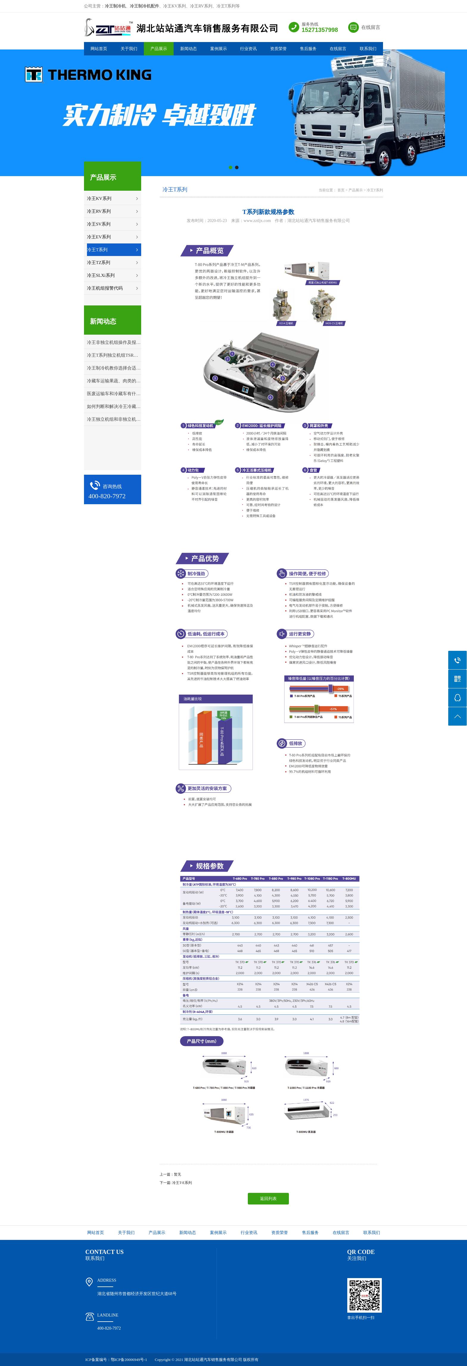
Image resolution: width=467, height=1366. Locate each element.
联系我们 (368, 48)
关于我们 (129, 48)
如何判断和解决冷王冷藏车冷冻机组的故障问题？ (114, 406)
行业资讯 (248, 48)
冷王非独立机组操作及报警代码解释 (114, 342)
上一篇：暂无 (170, 1174)
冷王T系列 (375, 190)
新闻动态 (188, 48)
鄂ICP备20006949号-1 (129, 1359)
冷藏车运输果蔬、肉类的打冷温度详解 (114, 380)
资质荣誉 (278, 48)
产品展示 (158, 48)
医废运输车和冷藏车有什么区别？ (114, 393)
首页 (341, 190)
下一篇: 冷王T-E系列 (176, 1183)
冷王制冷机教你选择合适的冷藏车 (114, 368)
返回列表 (268, 1198)
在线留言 (370, 27)
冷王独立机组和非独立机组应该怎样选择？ (114, 419)
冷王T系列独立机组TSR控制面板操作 (114, 355)
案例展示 (218, 48)
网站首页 (99, 48)
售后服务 (308, 48)
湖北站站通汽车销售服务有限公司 (213, 1359)
